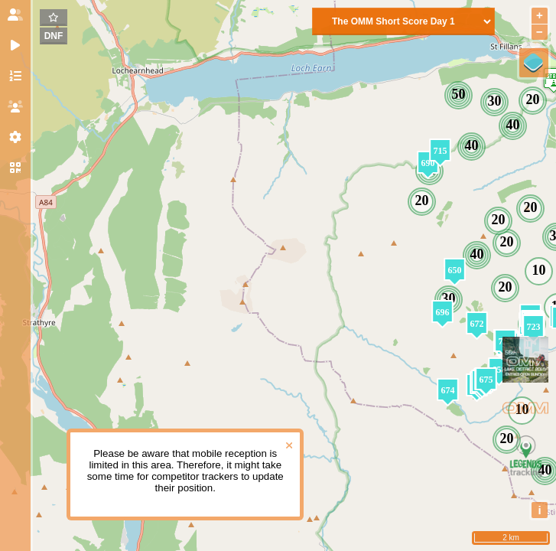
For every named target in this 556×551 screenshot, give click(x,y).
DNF (53, 36)
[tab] (15, 15)
